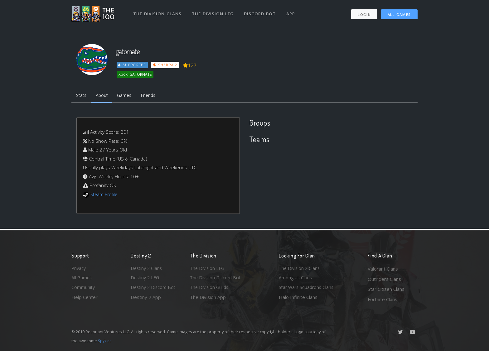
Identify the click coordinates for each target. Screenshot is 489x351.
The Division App (208, 299)
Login (364, 12)
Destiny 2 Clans (147, 269)
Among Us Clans (296, 279)
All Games (399, 12)
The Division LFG (213, 12)
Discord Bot (260, 12)
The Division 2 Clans (300, 269)
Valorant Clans (383, 269)
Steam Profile (104, 195)
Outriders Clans (384, 279)
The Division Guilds (210, 289)
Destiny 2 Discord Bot (154, 289)
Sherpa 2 (166, 65)
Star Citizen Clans (386, 289)
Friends (154, 96)
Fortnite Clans (382, 299)
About (104, 96)
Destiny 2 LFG (146, 279)
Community (83, 289)
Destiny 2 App (146, 299)
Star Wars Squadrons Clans (307, 289)
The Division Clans (158, 12)
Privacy (79, 269)
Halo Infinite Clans (298, 299)
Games (128, 96)
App (292, 12)
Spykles (105, 341)
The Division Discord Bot (216, 279)
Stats (82, 96)
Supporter (133, 65)
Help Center (84, 299)
